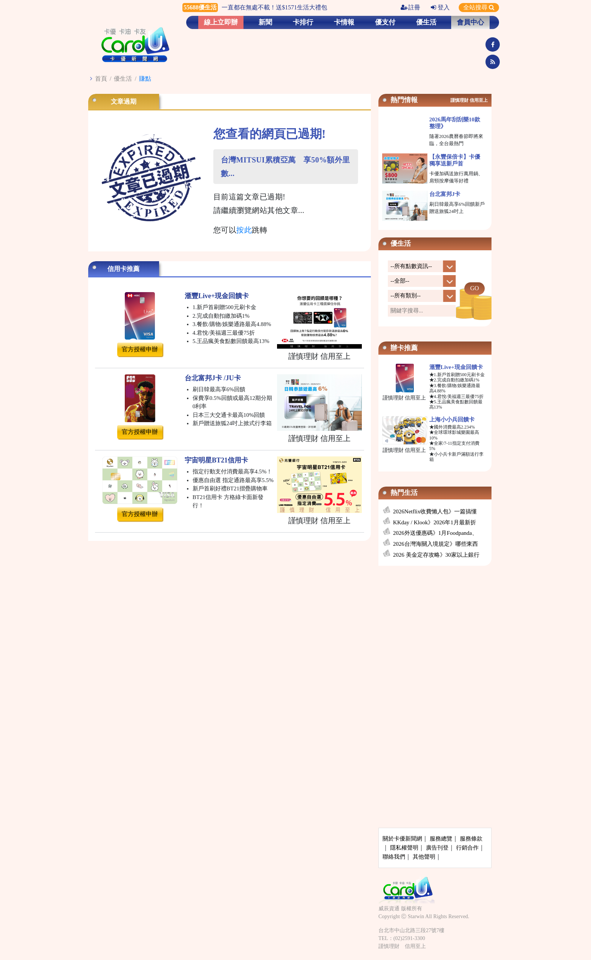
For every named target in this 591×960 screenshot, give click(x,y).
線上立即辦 (221, 22)
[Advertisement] (434, 627)
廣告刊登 (437, 848)
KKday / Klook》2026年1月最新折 (434, 522)
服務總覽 (441, 839)
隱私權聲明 (404, 848)
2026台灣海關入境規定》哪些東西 (435, 544)
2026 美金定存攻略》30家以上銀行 (436, 555)
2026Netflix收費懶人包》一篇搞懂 (435, 511)
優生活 (426, 22)
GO (474, 288)
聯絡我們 (394, 857)
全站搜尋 (479, 7)
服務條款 (471, 839)
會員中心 (470, 22)
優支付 (385, 22)
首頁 (101, 78)
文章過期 (123, 101)
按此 (244, 230)
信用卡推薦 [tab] (123, 269)
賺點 (145, 78)
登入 (440, 7)
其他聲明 (424, 857)
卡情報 (344, 22)
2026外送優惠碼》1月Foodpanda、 (435, 533)
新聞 (265, 22)
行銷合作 (467, 848)
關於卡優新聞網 (402, 839)
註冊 (410, 7)
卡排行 (303, 22)
